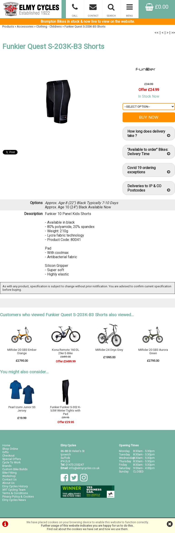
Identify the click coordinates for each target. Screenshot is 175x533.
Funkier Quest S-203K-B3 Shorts (85, 26)
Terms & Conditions (15, 493)
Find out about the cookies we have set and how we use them (87, 529)
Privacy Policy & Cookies (18, 496)
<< (156, 32)
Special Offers (11, 459)
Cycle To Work (11, 462)
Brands (7, 465)
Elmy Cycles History (15, 486)
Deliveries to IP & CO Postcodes (148, 188)
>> (173, 32)
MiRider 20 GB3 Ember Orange (21, 351)
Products (8, 26)
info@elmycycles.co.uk (84, 468)
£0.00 (156, 7)
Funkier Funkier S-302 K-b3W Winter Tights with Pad (65, 410)
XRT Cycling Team (14, 489)
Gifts (5, 452)
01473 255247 (75, 464)
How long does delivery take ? (148, 133)
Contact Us (9, 479)
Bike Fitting (9, 472)
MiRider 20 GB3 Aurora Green (153, 351)
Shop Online (10, 448)
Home (6, 445)
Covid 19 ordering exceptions (148, 170)
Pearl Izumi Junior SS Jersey (21, 408)
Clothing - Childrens (49, 26)
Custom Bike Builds (15, 469)
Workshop (9, 476)
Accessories (25, 26)
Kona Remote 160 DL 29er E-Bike (65, 351)
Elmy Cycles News (14, 500)
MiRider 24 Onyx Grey (109, 349)
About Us (8, 483)
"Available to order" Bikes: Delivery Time (148, 151)
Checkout (8, 455)
